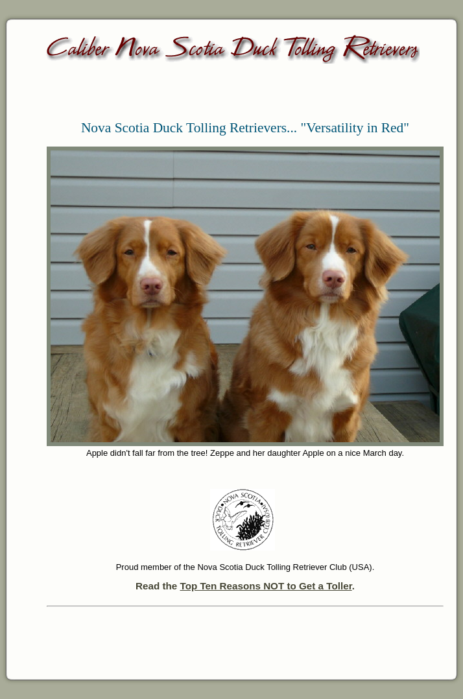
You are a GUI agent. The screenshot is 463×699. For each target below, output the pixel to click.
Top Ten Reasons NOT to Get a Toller (265, 585)
